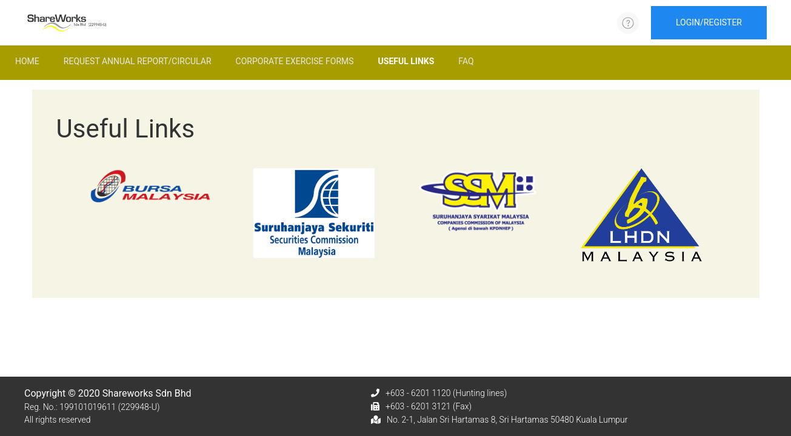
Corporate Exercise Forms (295, 61)
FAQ (465, 61)
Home (27, 61)
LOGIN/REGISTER (709, 22)
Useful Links (406, 61)
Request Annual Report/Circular (138, 61)
